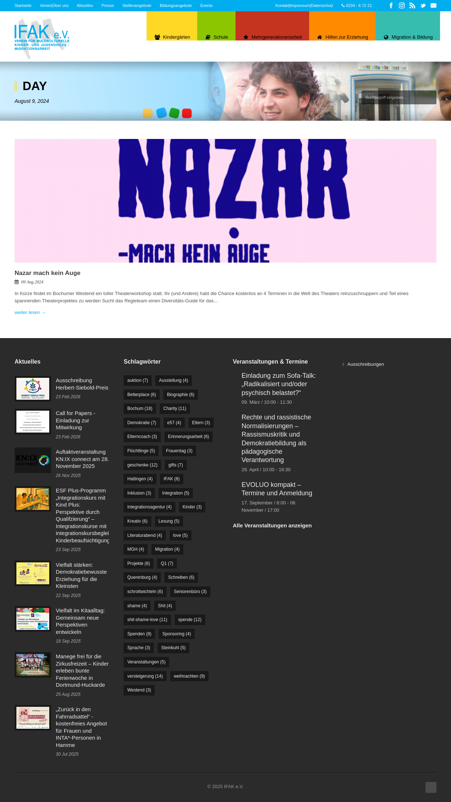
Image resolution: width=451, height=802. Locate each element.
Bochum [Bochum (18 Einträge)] (139, 408)
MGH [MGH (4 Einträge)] (135, 549)
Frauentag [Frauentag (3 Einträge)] (179, 450)
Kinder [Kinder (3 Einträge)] (192, 507)
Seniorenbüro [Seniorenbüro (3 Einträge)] (190, 591)
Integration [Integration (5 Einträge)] (176, 493)
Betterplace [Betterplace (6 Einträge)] (141, 394)
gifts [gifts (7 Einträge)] (175, 465)
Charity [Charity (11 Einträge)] (174, 408)
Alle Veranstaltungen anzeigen (272, 525)
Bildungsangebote (176, 5)
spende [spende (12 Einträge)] (190, 619)
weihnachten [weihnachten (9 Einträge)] (189, 676)
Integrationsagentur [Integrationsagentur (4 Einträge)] (149, 507)
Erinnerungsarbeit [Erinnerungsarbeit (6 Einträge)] (188, 436)
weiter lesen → (30, 312)
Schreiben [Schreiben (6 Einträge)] (181, 577)
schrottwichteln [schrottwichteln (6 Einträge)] (145, 591)
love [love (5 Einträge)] (180, 535)
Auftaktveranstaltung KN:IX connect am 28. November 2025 (82, 459)
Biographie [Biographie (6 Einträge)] (180, 394)
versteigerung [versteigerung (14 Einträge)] (145, 676)
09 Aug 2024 (32, 281)
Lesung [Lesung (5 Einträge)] (169, 521)
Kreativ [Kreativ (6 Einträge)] (137, 521)
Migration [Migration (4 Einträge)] (167, 549)
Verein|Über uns (54, 5)
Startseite (23, 5)
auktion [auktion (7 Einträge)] (137, 380)
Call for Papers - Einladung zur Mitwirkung (75, 420)
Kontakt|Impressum (292, 5)
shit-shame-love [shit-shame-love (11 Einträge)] (147, 619)
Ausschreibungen (365, 364)
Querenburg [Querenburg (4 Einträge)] (142, 577)
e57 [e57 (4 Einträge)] (174, 422)
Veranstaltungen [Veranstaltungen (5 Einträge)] (146, 662)
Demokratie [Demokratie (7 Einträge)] (141, 422)
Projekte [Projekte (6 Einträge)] (138, 563)
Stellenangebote (137, 5)
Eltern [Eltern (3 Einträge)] (201, 422)
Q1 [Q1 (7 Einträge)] (167, 563)
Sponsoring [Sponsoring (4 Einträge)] (176, 633)
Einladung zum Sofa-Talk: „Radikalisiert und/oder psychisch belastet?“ (279, 384)
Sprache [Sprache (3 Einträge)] (138, 647)
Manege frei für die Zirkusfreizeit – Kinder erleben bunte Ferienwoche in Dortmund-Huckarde (82, 670)
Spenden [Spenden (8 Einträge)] (139, 633)
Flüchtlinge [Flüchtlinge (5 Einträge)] (141, 450)
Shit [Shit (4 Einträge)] (165, 605)
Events (206, 5)
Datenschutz (322, 5)
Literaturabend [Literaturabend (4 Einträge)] (144, 535)
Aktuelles (85, 5)
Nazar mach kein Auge (48, 273)
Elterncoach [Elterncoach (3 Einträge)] (142, 436)
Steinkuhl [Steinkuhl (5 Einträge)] (173, 647)
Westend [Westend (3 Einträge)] (139, 690)
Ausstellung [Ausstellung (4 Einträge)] (173, 380)
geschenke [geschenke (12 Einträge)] (142, 465)
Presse (107, 5)
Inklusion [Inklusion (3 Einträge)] (139, 493)
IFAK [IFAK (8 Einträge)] (172, 478)
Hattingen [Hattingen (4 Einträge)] (139, 478)
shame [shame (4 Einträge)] (137, 605)
